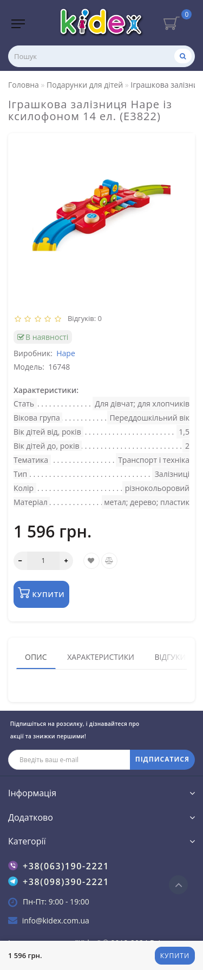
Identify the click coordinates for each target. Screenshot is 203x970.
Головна (23, 85)
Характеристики (100, 657)
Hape (65, 353)
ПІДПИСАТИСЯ (162, 759)
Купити (174, 955)
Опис (36, 657)
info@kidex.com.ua (55, 920)
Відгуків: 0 (83, 318)
